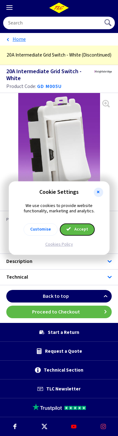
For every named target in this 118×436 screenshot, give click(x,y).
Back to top (77, 296)
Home (19, 39)
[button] (98, 192)
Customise (40, 229)
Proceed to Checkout (72, 312)
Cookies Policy (59, 244)
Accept (77, 229)
